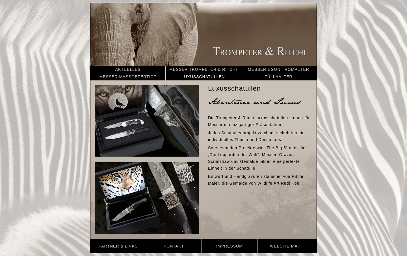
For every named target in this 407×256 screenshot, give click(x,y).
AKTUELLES (128, 69)
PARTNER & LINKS (118, 246)
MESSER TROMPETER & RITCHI (203, 69)
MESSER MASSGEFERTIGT (128, 76)
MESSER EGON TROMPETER (278, 69)
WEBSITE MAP (285, 246)
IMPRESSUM (229, 246)
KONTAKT (174, 246)
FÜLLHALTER (278, 76)
